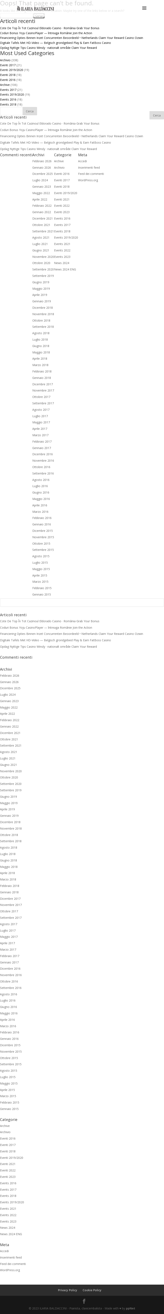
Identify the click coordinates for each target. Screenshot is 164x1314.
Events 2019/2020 (12, 94)
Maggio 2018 (9, 867)
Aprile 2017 (7, 943)
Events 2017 (8, 90)
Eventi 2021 (8, 1164)
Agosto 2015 (8, 1071)
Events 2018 (8, 104)
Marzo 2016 (8, 1026)
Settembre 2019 (11, 790)
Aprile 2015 (7, 1090)
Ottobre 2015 (9, 1058)
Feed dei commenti (13, 1264)
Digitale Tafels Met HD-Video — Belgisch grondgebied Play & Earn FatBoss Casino (55, 43)
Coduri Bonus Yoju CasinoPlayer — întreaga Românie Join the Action (46, 33)
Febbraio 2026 (9, 675)
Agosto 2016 (8, 994)
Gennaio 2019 (9, 816)
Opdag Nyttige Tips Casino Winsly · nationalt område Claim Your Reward (48, 48)
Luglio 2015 (8, 1077)
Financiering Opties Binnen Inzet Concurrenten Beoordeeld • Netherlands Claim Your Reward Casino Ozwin (71, 38)
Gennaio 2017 (9, 962)
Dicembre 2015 (10, 1045)
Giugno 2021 (8, 765)
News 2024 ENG (11, 1234)
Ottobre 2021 (9, 739)
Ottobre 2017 (9, 911)
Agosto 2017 (8, 924)
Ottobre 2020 (9, 777)
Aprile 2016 (7, 1020)
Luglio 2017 (8, 930)
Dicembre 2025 (10, 688)
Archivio (5, 60)
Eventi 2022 (8, 1170)
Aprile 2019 (7, 809)
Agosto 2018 (8, 847)
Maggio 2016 (9, 1013)
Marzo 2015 (8, 1096)
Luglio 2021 (8, 758)
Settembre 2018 (11, 841)
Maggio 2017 (9, 937)
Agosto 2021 (8, 752)
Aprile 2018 (7, 873)
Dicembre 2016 (10, 968)
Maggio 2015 (9, 1083)
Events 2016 (8, 99)
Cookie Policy (92, 1290)
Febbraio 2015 (9, 1102)
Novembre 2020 (11, 771)
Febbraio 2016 (9, 1032)
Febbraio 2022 (9, 720)
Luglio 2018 (8, 854)
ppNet (130, 1308)
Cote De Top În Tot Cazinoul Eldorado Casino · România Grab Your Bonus (49, 28)
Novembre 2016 (11, 975)
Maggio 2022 (9, 707)
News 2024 (7, 1228)
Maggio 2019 (9, 803)
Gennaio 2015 (9, 1109)
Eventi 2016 (8, 80)
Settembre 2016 (11, 988)
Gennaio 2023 (9, 701)
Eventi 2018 (8, 75)
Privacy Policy (67, 1290)
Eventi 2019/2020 (11, 70)
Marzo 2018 (8, 879)
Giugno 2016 (8, 1007)
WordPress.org (10, 1270)
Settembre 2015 (11, 1064)
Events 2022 (8, 1215)
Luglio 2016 (8, 1000)
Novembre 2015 (11, 1051)
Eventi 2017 (8, 65)
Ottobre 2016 (9, 981)
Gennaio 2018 (9, 892)
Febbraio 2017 (9, 956)
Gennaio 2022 (9, 726)
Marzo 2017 (8, 949)
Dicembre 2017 (10, 899)
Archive (5, 85)
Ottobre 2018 (9, 835)
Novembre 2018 (11, 828)
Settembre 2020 (11, 784)
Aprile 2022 (7, 714)
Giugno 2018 (8, 860)
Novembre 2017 (11, 905)
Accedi (4, 1251)
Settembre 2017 (11, 918)
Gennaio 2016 (9, 1039)
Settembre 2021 (11, 745)
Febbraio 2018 (9, 886)
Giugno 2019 (8, 797)
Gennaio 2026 (9, 682)
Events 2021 (8, 1209)
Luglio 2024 (8, 695)
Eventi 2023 (8, 1177)
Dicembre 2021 (10, 733)
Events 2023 (8, 1221)
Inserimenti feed (11, 1257)
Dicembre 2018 (10, 822)
